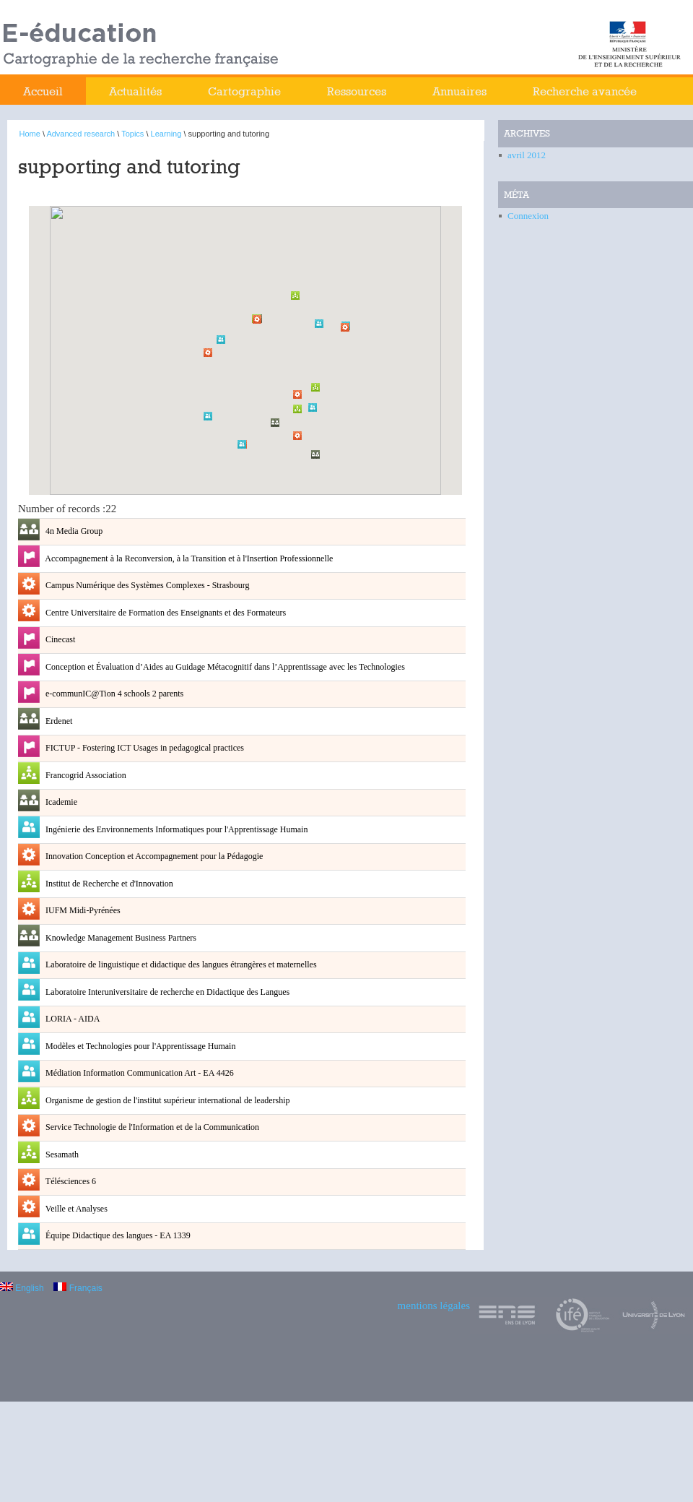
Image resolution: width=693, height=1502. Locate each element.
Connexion (528, 215)
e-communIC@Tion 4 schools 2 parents (113, 694)
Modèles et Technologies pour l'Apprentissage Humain (139, 1046)
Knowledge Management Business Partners (119, 938)
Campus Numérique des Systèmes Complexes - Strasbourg (146, 585)
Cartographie (244, 91)
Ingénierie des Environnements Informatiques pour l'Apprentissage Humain (175, 829)
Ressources (356, 91)
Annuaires (459, 91)
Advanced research (80, 133)
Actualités (135, 91)
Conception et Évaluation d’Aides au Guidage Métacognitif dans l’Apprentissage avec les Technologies (224, 667)
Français (77, 1288)
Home (29, 133)
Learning (166, 133)
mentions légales (434, 1305)
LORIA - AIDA (71, 1019)
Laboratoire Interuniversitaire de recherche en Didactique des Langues (166, 992)
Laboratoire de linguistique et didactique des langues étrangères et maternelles (180, 964)
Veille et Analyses (75, 1209)
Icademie (60, 802)
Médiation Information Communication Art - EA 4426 (138, 1073)
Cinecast (59, 639)
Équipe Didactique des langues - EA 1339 (117, 1235)
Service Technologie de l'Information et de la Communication (151, 1127)
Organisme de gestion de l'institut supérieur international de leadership (166, 1100)
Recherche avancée (585, 91)
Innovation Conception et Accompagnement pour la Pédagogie (153, 856)
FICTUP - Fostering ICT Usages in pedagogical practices (143, 748)
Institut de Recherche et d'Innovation (108, 884)
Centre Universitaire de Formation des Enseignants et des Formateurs (164, 613)
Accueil (43, 91)
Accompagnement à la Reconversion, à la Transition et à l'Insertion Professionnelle (188, 558)
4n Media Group (73, 531)
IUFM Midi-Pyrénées (82, 910)
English (22, 1288)
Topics (132, 133)
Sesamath (61, 1154)
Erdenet (57, 721)
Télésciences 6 (69, 1181)
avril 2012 (526, 155)
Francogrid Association (84, 775)
